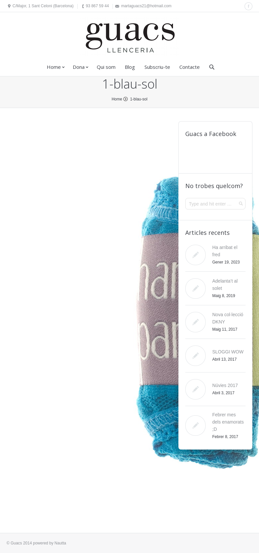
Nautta (60, 543)
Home (54, 67)
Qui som (106, 67)
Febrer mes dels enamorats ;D (228, 422)
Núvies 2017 (225, 385)
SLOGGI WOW (228, 351)
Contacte (189, 67)
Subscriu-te (157, 67)
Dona (79, 67)
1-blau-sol (138, 99)
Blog (130, 67)
